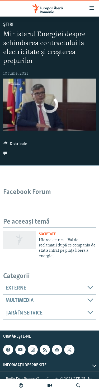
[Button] (15, 145)
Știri (8, 24)
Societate (47, 234)
